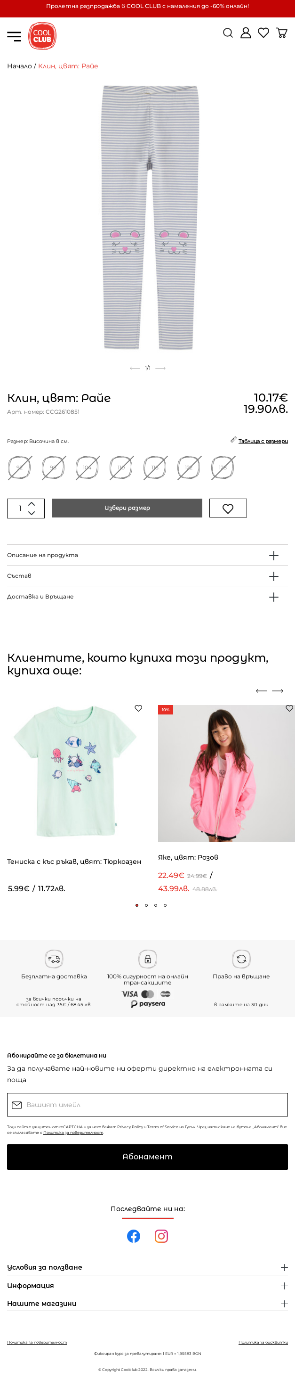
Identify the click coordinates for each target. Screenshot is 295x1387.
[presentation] (261, 691)
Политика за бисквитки (263, 1342)
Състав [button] (19, 575)
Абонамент (147, 1156)
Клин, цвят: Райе (68, 66)
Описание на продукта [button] (42, 554)
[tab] (147, 555)
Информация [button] (30, 1286)
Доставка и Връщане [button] (40, 596)
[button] (137, 905)
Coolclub (129, 1369)
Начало (19, 66)
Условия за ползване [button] (44, 1268)
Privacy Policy (130, 1126)
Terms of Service (162, 1126)
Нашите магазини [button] (41, 1304)
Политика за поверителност (73, 1132)
